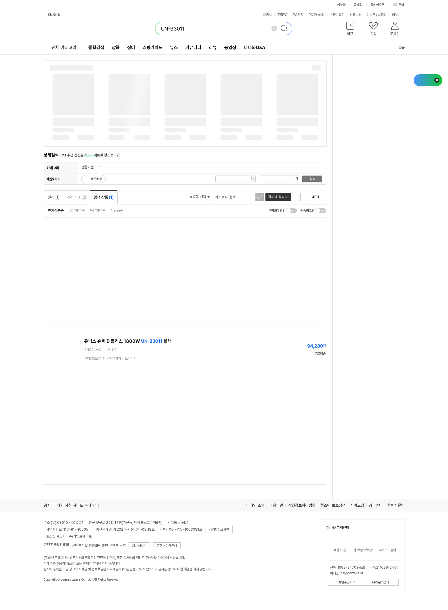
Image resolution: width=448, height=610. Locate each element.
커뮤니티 (355, 15)
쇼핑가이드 (153, 47)
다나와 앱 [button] (54, 15)
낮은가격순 (77, 210)
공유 (398, 47)
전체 (53, 197)
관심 (114, 350)
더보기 (398, 15)
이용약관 (276, 505)
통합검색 (96, 47)
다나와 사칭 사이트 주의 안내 (76, 505)
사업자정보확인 (219, 530)
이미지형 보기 (304, 197)
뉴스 (174, 47)
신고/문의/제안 (363, 550)
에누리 (341, 5)
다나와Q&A (254, 47)
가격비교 (76, 197)
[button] (350, 30)
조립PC (282, 15)
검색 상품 (103, 197)
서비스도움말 (387, 550)
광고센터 (376, 505)
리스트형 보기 (296, 197)
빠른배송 (96, 179)
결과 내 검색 (276, 197)
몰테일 (358, 5)
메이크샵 (398, 5)
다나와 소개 (255, 505)
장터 (131, 47)
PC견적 (298, 15)
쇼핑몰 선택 (199, 197)
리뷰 (213, 47)
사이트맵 (357, 505)
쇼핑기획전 (337, 15)
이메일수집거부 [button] (345, 582)
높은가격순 (97, 210)
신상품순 (117, 210)
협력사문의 (396, 505)
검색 (312, 179)
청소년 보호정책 (332, 505)
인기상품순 (56, 210)
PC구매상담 (317, 15)
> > (110, 359)
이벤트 (371, 15)
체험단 (382, 15)
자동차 (267, 15)
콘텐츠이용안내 (167, 546)
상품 (116, 47)
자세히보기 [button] (139, 546)
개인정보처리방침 (301, 505)
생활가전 (87, 167)
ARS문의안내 (380, 582)
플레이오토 (377, 5)
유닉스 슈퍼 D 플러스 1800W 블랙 (127, 341)
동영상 (230, 47)
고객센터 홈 (338, 550)
